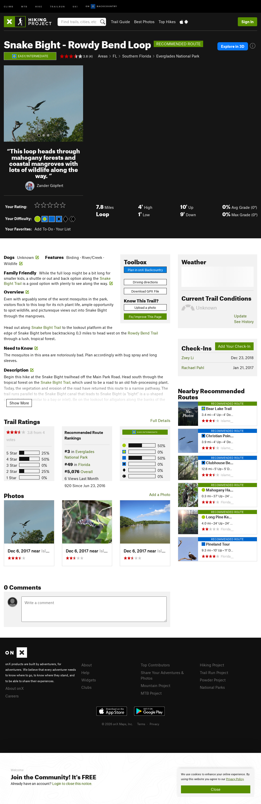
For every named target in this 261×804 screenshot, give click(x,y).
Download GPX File (145, 291)
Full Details (160, 420)
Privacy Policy (235, 779)
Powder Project (213, 680)
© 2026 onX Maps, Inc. (117, 724)
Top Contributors (155, 665)
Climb (9, 6)
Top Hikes (167, 21)
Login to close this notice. (72, 784)
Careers (12, 696)
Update (240, 316)
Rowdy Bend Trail (143, 333)
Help (85, 672)
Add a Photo (159, 494)
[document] (215, 782)
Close (215, 789)
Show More (19, 403)
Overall (87, 471)
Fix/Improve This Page (145, 317)
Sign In (247, 21)
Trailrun (57, 6)
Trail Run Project (214, 672)
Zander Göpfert (50, 185)
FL (115, 56)
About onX (14, 688)
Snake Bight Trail (46, 327)
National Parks (212, 687)
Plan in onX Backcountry (145, 270)
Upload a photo (145, 307)
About (86, 665)
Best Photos (144, 21)
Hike (38, 6)
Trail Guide (120, 21)
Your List (63, 229)
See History (244, 321)
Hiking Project (212, 665)
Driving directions (145, 282)
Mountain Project (155, 685)
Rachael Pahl (192, 367)
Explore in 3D (232, 46)
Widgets (88, 680)
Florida (84, 464)
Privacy (154, 724)
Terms (141, 724)
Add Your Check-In (234, 346)
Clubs (86, 687)
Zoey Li (187, 357)
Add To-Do (43, 229)
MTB (24, 6)
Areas (103, 56)
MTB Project (151, 693)
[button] (9, 103)
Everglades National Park (177, 56)
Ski (75, 6)
